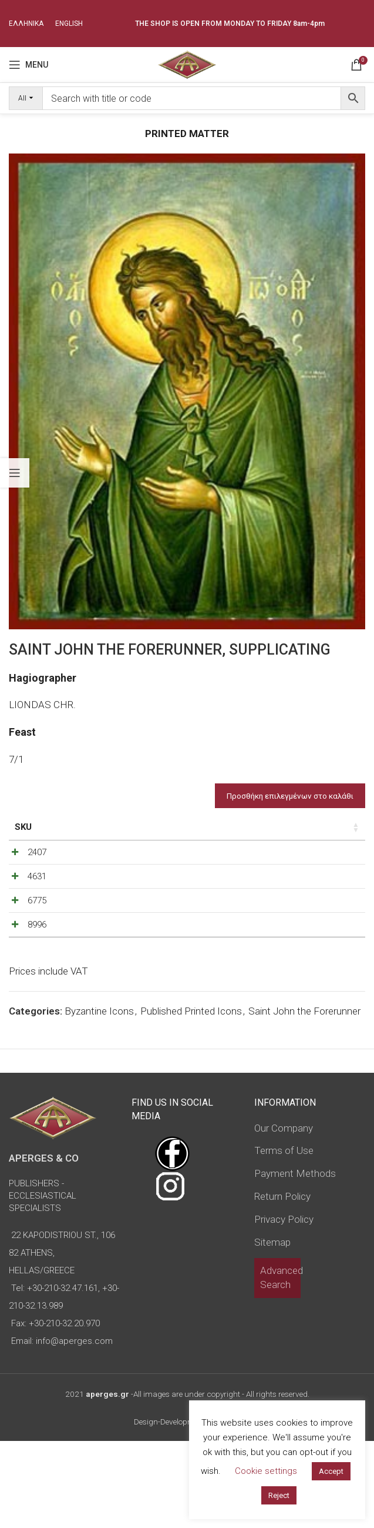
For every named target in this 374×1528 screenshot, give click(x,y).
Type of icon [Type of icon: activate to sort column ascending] (196, 840)
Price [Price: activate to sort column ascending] (249, 827)
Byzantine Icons (99, 1098)
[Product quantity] (311, 880)
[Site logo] (187, 63)
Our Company (283, 1214)
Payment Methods (295, 1260)
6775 (37, 956)
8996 (37, 995)
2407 (37, 877)
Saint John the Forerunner (304, 1098)
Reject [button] (278, 1495)
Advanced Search (281, 1364)
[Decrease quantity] (292, 880)
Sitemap (272, 1329)
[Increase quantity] (330, 880)
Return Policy (282, 1283)
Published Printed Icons (191, 1098)
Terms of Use (284, 1237)
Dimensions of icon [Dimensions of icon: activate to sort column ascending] (130, 833)
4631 (37, 917)
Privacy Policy (284, 1306)
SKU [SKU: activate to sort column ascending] (23, 827)
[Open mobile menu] (28, 64)
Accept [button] (331, 1471)
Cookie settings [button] (266, 1471)
